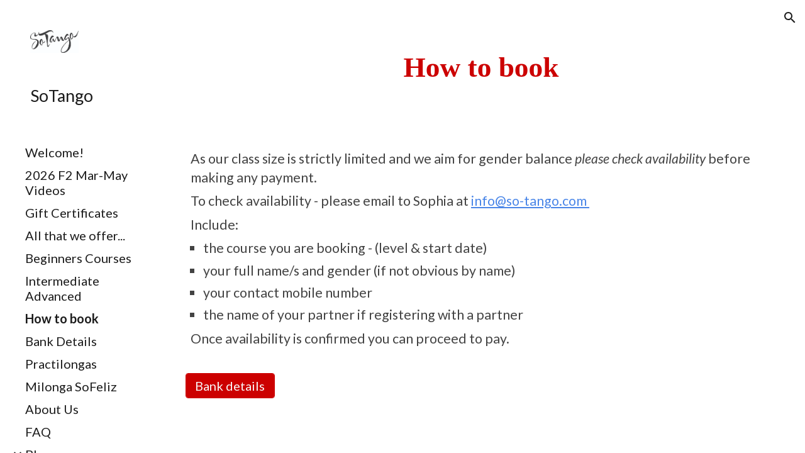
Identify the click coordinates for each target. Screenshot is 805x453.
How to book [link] (62, 318)
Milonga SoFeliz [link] (71, 386)
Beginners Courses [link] (78, 258)
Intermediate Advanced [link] (62, 288)
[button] (790, 18)
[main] (481, 67)
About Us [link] (52, 409)
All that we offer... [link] (75, 235)
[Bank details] (230, 386)
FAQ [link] (38, 431)
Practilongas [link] (61, 363)
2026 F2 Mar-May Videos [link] (76, 182)
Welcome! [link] (54, 152)
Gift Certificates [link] (71, 212)
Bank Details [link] (61, 341)
